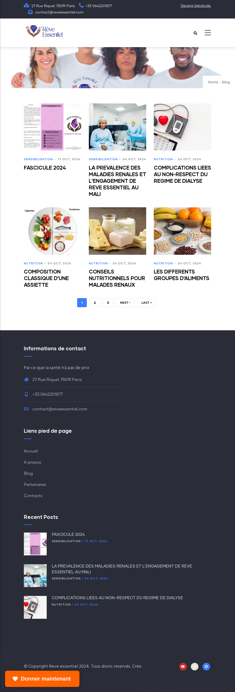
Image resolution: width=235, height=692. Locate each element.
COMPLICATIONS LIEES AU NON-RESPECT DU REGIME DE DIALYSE (117, 598)
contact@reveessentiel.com (55, 409)
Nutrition (163, 159)
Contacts (33, 496)
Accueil (31, 451)
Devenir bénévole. (196, 6)
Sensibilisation (38, 159)
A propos (32, 462)
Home (213, 82)
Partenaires (35, 485)
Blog (28, 473)
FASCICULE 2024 (69, 535)
